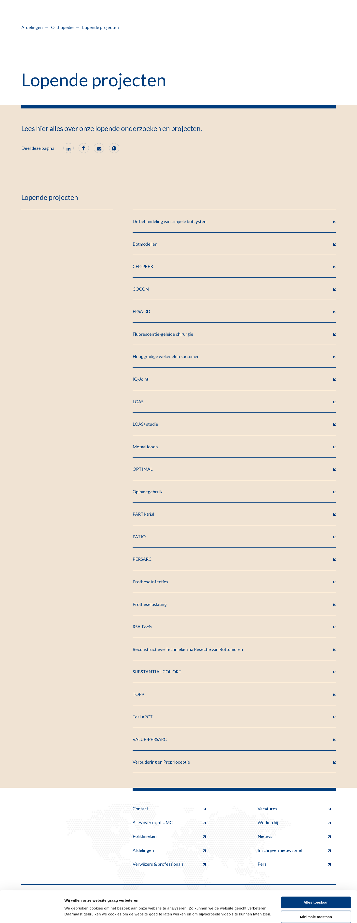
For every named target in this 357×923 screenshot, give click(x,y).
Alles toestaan (316, 888)
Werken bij (294, 825)
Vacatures (294, 811)
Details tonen (76, 913)
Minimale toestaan (316, 902)
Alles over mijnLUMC (169, 825)
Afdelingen (32, 27)
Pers (294, 866)
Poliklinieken (169, 839)
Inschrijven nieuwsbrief (294, 853)
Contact (169, 811)
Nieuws (294, 839)
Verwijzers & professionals (169, 866)
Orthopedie (62, 27)
